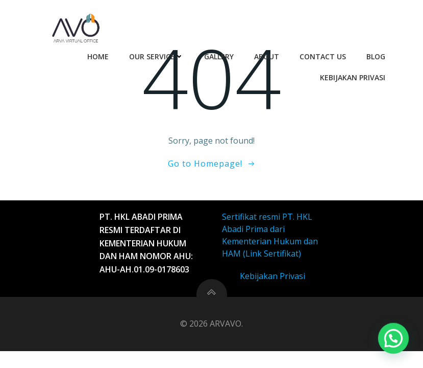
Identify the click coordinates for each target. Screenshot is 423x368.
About (266, 56)
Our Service (156, 56)
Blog (375, 56)
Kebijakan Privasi (352, 77)
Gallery (219, 56)
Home (98, 56)
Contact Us (323, 56)
